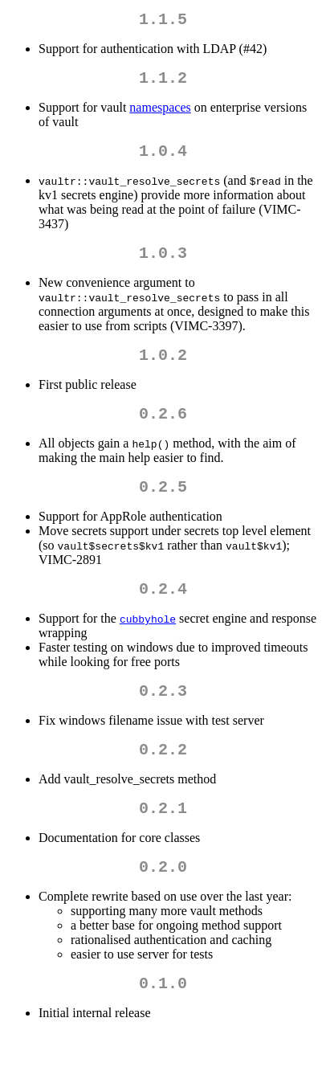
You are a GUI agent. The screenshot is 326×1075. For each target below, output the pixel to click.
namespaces (159, 114)
